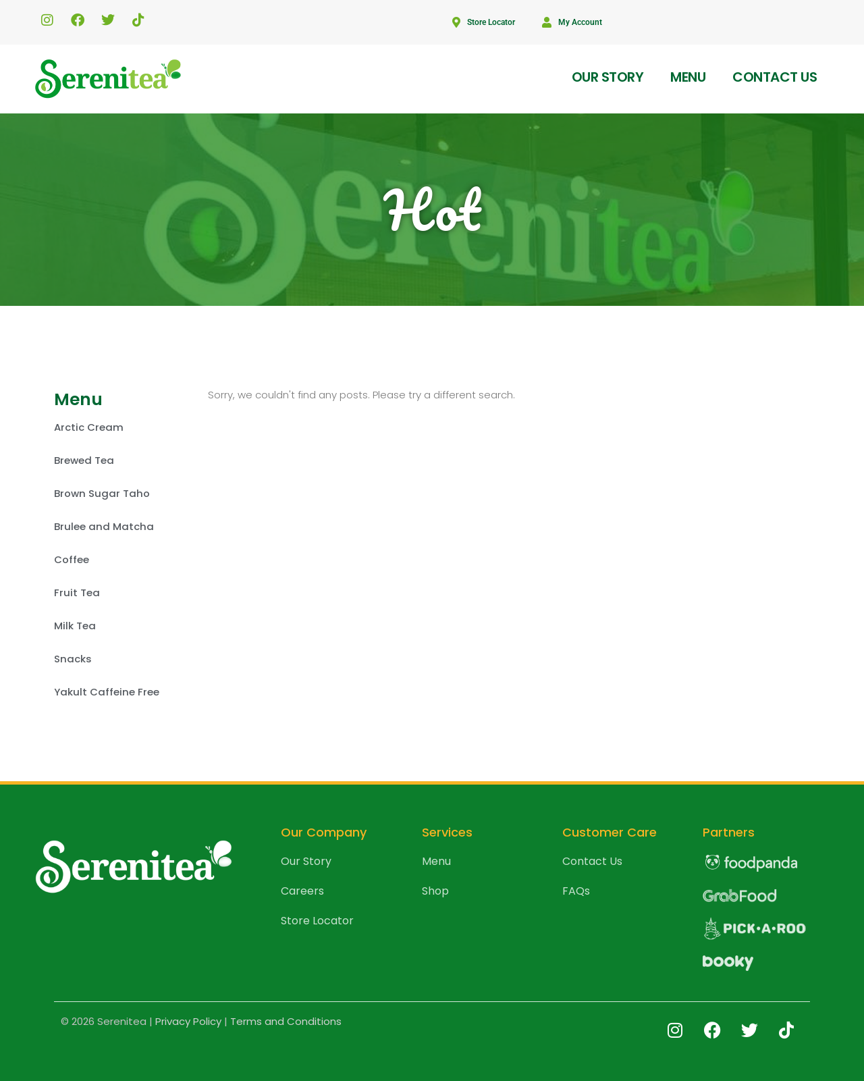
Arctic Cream (89, 427)
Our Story (608, 77)
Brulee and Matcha (104, 526)
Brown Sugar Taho (102, 493)
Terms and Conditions (286, 1021)
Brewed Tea (84, 460)
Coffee (71, 559)
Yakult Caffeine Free (106, 692)
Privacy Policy (188, 1021)
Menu (687, 77)
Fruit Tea (77, 592)
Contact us (774, 77)
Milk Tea (75, 625)
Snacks (73, 659)
